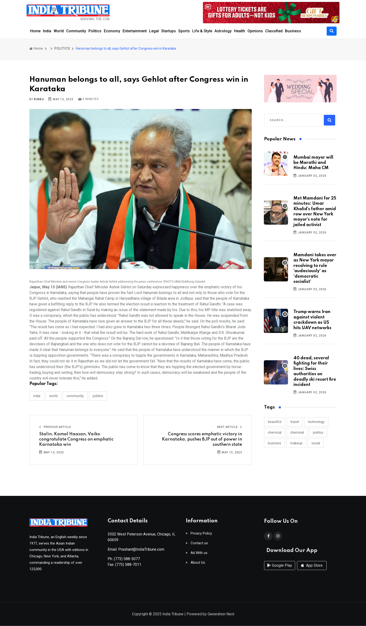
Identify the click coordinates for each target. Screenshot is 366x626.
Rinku (39, 99)
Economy (112, 31)
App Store (312, 570)
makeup (296, 443)
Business (293, 31)
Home (35, 31)
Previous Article (55, 427)
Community (76, 31)
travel (294, 422)
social (315, 443)
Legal (154, 31)
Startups (168, 31)
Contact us (199, 545)
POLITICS (62, 48)
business (274, 443)
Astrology (223, 31)
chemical (274, 432)
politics (318, 432)
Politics (94, 31)
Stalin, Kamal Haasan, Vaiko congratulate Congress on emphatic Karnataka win (76, 439)
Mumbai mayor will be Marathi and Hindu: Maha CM (313, 162)
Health (239, 31)
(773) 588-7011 (128, 566)
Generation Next (221, 614)
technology (316, 422)
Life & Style (202, 31)
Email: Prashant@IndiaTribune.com (136, 551)
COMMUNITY (75, 396)
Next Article (229, 427)
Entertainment (135, 31)
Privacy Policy (201, 535)
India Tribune (172, 614)
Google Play (279, 570)
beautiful (274, 422)
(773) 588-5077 (127, 561)
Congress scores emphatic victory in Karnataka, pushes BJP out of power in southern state (202, 439)
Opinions (255, 31)
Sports (184, 31)
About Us (198, 564)
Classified (274, 31)
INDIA (36, 396)
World (59, 31)
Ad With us (199, 555)
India (47, 31)
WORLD (53, 396)
